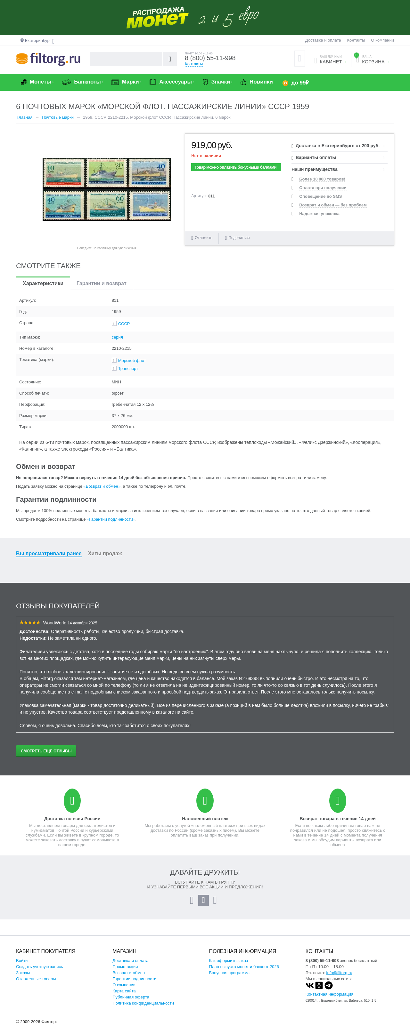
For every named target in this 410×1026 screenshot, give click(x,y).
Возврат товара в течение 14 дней (337, 818)
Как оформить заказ (228, 960)
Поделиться (237, 238)
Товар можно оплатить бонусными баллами (235, 167)
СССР (124, 323)
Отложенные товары (36, 978)
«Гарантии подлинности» (111, 519)
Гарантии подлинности (134, 978)
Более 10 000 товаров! (322, 179)
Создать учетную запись (39, 966)
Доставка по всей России (72, 818)
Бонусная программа (229, 972)
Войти (22, 960)
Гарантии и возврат (102, 283)
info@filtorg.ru (339, 972)
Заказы (23, 972)
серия (117, 337)
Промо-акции (125, 966)
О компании (382, 40)
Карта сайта (123, 991)
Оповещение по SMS (320, 196)
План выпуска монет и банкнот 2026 (244, 966)
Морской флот (132, 360)
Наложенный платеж (205, 818)
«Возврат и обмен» (102, 486)
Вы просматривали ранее (49, 553)
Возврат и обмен (128, 972)
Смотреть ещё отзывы (46, 751)
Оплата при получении (322, 187)
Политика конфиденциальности (143, 1003)
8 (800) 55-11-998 (210, 58)
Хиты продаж (105, 553)
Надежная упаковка (319, 213)
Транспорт (128, 368)
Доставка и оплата (323, 40)
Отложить (203, 238)
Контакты (356, 40)
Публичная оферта (130, 997)
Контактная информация (329, 994)
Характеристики (43, 283)
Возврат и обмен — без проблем (333, 205)
